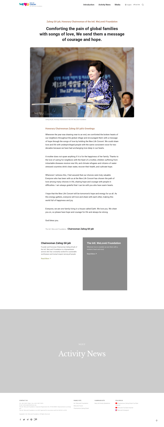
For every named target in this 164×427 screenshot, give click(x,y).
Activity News (105, 4)
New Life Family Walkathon (102, 403)
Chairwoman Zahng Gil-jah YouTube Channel (126, 404)
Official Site (136, 4)
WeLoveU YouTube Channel (125, 407)
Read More (45, 259)
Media (117, 4)
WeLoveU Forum (78, 406)
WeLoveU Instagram (123, 410)
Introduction (88, 4)
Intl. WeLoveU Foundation (81, 403)
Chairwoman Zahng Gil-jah (81, 408)
